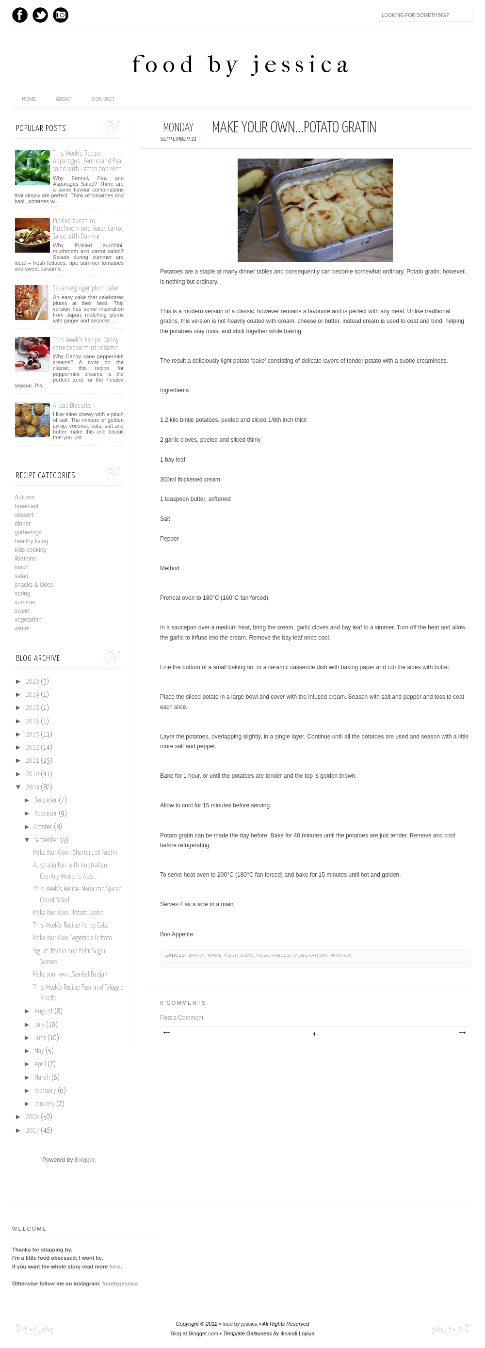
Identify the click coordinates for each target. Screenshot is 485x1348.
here (114, 1266)
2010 (32, 774)
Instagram (60, 15)
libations (25, 558)
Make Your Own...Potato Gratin (68, 913)
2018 (32, 708)
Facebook (20, 15)
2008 (32, 1117)
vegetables (274, 955)
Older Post (461, 1033)
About (64, 99)
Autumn (24, 497)
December (45, 800)
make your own (230, 955)
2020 (32, 681)
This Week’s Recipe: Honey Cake (70, 925)
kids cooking (31, 549)
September (46, 840)
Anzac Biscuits (72, 405)
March (42, 1078)
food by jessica (242, 64)
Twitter (40, 15)
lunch (22, 567)
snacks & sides (34, 584)
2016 (32, 721)
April (40, 1064)
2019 (32, 694)
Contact (103, 99)
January (44, 1104)
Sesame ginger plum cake (85, 288)
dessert (24, 515)
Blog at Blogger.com (194, 1333)
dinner (23, 523)
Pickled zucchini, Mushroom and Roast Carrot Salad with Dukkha (88, 228)
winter (341, 955)
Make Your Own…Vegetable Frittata (72, 938)
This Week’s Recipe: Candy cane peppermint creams (86, 344)
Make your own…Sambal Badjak (70, 974)
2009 (32, 787)
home (29, 99)
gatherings (28, 532)
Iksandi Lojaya (297, 1333)
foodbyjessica (120, 1283)
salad (22, 576)
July (39, 1025)
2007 (32, 1130)
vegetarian (310, 955)
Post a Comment (181, 1017)
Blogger (85, 1159)
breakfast (26, 506)
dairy (196, 955)
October (43, 827)
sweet (22, 611)
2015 (32, 734)
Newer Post (166, 1033)
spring (23, 593)
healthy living (31, 541)
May (39, 1051)
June (40, 1038)
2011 (32, 760)
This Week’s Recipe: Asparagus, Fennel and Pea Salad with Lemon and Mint (87, 161)
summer (25, 602)
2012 (32, 747)
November (45, 813)
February (45, 1091)
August (43, 1011)
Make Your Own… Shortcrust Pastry (75, 853)
